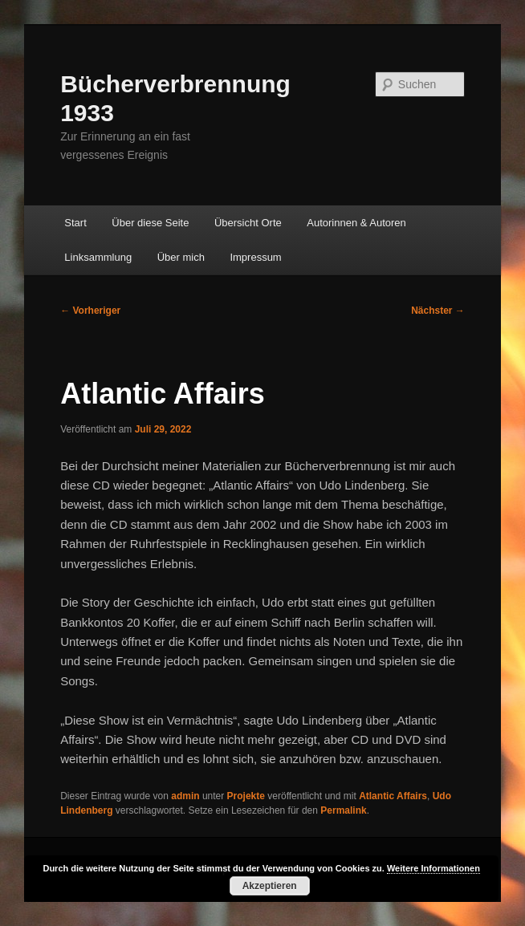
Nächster (438, 310)
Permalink (343, 810)
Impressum (255, 257)
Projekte (246, 796)
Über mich (181, 257)
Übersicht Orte (248, 223)
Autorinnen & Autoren (356, 223)
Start (75, 223)
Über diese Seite (150, 223)
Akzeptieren (269, 885)
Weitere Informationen (433, 868)
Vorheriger (90, 310)
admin (185, 796)
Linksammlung (98, 257)
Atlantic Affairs (393, 796)
